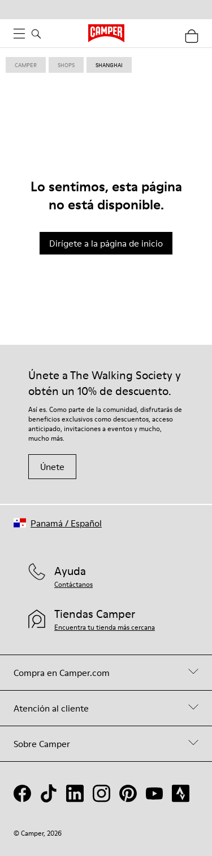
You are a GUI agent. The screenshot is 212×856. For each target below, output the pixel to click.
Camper (26, 65)
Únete (52, 466)
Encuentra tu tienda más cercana (104, 627)
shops (66, 65)
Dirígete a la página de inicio (106, 243)
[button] (58, 522)
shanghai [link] (109, 65)
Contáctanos (73, 584)
